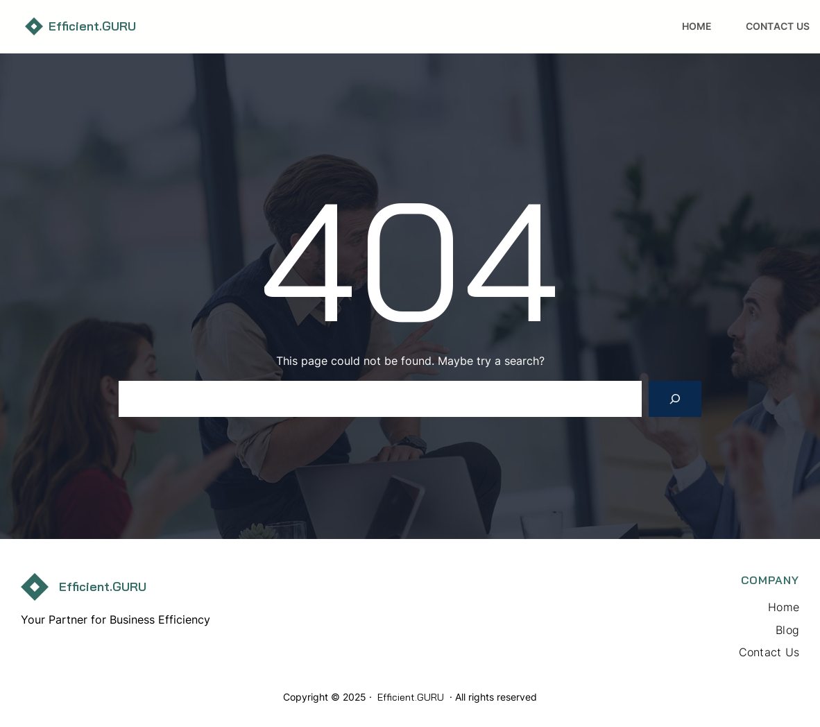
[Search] (675, 399)
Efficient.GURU (92, 26)
